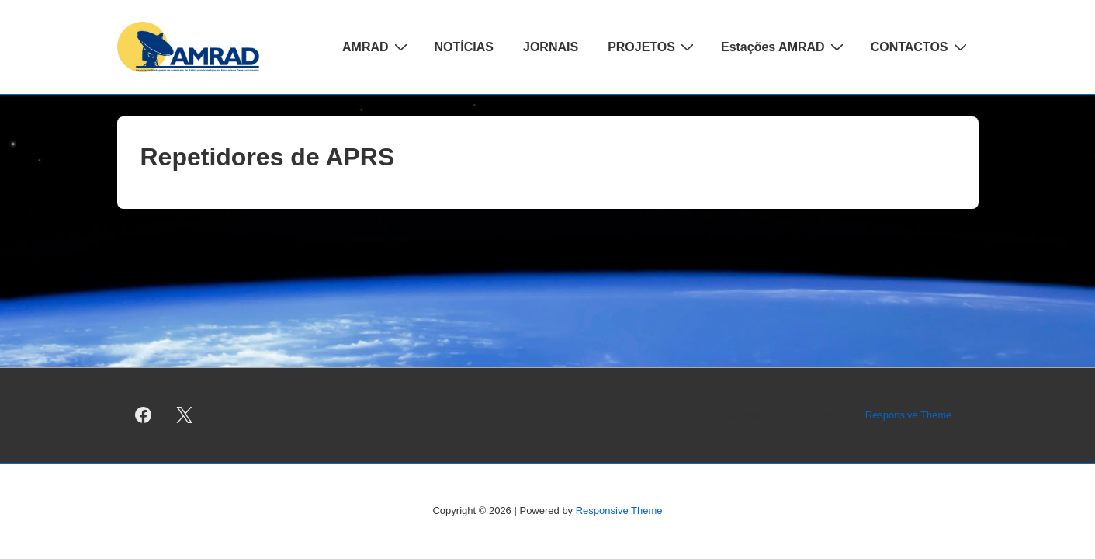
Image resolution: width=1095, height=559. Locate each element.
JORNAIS (550, 47)
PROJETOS (653, 46)
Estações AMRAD (784, 46)
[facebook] (143, 415)
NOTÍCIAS (464, 47)
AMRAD (376, 46)
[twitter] (184, 415)
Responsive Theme (908, 415)
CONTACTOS (921, 46)
